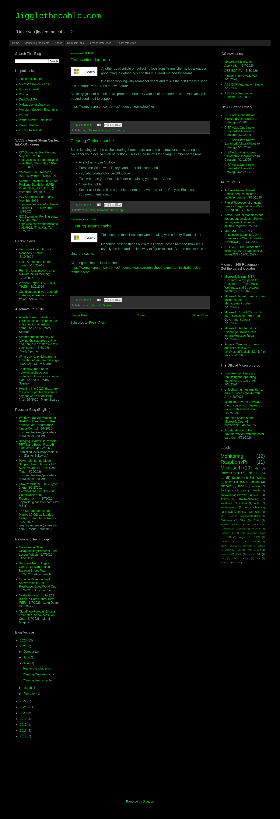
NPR (228, 537)
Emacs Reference (100, 42)
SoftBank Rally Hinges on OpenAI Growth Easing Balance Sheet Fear (36, 567)
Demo (257, 516)
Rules (258, 541)
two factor (254, 511)
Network (242, 494)
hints (223, 558)
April (26, 663)
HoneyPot (255, 528)
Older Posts (200, 315)
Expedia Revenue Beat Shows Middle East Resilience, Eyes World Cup (37, 583)
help (93, 210)
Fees (236, 524)
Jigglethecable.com (58, 16)
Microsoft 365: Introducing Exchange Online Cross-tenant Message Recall (241, 332)
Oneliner (225, 541)
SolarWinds (257, 477)
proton (229, 511)
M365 (253, 533)
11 (222, 516)
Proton (23, 94)
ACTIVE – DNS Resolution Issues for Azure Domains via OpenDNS (244, 250)
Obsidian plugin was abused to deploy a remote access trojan (38, 295)
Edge (242, 520)
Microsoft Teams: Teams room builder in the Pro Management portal (244, 300)
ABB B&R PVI (233, 70)
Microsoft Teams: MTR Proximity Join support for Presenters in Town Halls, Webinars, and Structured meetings (241, 284)
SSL (235, 545)
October (29, 651)
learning (260, 507)
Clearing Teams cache (91, 226)
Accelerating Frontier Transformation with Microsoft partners (244, 434)
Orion (256, 494)
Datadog (244, 516)
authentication (229, 507)
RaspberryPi (234, 462)
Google (242, 528)
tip (123, 130)
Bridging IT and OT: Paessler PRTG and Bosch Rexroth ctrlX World (38, 444)
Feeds (256, 490)
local (257, 558)
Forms (246, 524)
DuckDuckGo (28, 99)
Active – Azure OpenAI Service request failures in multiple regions (241, 194)
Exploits (225, 524)
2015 (23, 736)
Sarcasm (247, 545)
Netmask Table (76, 42)
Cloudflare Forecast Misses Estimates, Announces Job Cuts (37, 615)
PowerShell (230, 473)
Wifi (259, 549)
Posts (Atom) (98, 322)
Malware (226, 494)
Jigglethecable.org (31, 78)
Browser (242, 490)
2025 (23, 640)
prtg (240, 511)
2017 (23, 724)
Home (15, 42)
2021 (23, 706)
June (27, 657)
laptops (246, 558)
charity (238, 554)
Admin (256, 486)
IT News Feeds (29, 89)
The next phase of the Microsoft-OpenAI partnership (239, 421)
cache (85, 210)
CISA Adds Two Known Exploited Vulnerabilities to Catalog (242, 143)
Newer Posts (80, 315)
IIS (233, 533)
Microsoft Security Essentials (38, 109)
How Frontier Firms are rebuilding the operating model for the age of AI (240, 377)
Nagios (242, 537)
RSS (242, 481)
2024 (23, 646)
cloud (250, 554)
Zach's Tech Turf (30, 130)
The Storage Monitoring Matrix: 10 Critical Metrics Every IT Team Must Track (36, 514)
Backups (226, 490)
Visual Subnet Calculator (35, 120)
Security (237, 477)
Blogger (148, 801)
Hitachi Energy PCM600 (240, 75)
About (58, 42)
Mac (262, 533)
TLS (238, 549)
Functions (259, 524)
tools (241, 486)
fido (259, 554)
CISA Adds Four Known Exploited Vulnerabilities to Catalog (242, 156)
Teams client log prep (90, 59)
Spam (228, 549)
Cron (231, 516)
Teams (116, 130)
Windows (226, 503)
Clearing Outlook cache (92, 140)
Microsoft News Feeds (34, 84)
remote (224, 562)
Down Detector (29, 125)
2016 (23, 730)
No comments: (84, 124)
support (106, 130)
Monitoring (232, 456)
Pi (256, 468)
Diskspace (226, 520)
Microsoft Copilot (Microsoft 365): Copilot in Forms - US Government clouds (242, 316)
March (28, 687)
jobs (234, 558)
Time (248, 549)
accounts (225, 554)
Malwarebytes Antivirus (34, 104)
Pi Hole (24, 115)
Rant (247, 541)
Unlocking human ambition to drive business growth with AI (243, 393)
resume (237, 562)
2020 (23, 713)
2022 (23, 701)
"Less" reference (126, 42)
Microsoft (94, 130)
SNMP (224, 545)
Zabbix (243, 503)
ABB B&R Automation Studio (243, 84)
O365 (257, 537)
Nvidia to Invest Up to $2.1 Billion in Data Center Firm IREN (36, 599)
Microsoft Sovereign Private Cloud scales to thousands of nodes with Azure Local (243, 405)
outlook (114, 210)
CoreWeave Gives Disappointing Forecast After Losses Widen (38, 551)
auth (257, 503)
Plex (237, 541)
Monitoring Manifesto (37, 42)
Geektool (229, 528)
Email (256, 520)
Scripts (261, 545)
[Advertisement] (140, 356)
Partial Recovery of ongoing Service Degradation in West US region (243, 206)
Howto (224, 533)
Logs (84, 130)
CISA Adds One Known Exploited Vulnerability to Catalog (240, 119)
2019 (23, 718)
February (29, 693)
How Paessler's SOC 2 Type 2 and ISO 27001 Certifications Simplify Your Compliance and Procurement (38, 491)
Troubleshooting (248, 499)
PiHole (253, 473)
